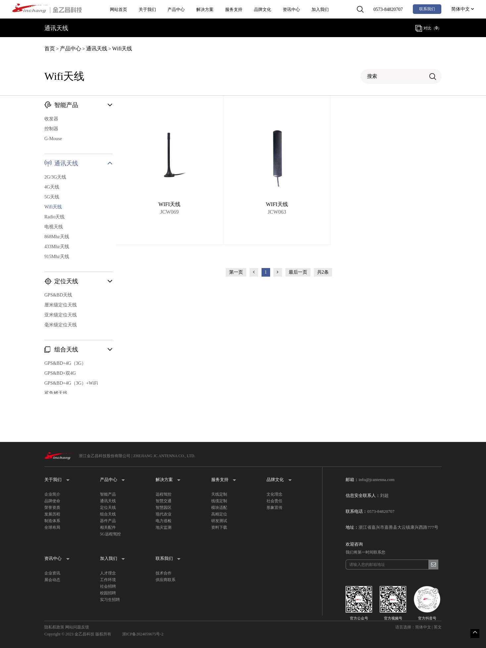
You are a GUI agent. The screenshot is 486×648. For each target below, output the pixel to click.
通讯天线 (96, 48)
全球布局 (52, 527)
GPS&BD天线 (58, 295)
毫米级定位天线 (60, 324)
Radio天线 (54, 216)
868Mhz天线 (56, 236)
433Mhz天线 (56, 246)
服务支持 (233, 9)
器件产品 (108, 520)
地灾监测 (163, 527)
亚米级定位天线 (60, 314)
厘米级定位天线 (60, 304)
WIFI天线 (170, 204)
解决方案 (205, 9)
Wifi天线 (122, 48)
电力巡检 (163, 520)
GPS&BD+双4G (60, 373)
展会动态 (52, 579)
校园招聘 (108, 593)
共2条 (323, 272)
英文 (438, 627)
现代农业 (163, 514)
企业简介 (52, 494)
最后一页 (298, 272)
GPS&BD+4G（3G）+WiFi (71, 383)
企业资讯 (52, 573)
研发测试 (219, 520)
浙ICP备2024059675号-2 (143, 634)
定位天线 (108, 507)
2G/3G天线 (55, 177)
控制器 (51, 128)
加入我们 (320, 9)
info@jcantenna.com (376, 479)
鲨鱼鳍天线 (56, 393)
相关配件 (108, 527)
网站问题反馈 (77, 627)
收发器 (51, 118)
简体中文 (462, 9)
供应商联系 (165, 579)
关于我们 (147, 9)
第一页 (236, 272)
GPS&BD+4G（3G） (65, 363)
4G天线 (51, 187)
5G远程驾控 (110, 534)
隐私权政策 (54, 627)
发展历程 (52, 514)
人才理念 (108, 573)
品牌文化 (262, 9)
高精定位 (219, 514)
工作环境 (108, 579)
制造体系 (52, 520)
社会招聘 (108, 586)
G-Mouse (53, 138)
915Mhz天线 (56, 256)
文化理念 (274, 494)
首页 (49, 48)
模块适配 (219, 507)
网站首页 (118, 9)
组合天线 (108, 514)
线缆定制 (219, 501)
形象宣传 (274, 507)
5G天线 (51, 196)
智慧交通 (163, 501)
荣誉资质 (52, 507)
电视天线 (53, 226)
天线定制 (219, 494)
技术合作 (163, 573)
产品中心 (176, 9)
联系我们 (427, 9)
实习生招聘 (110, 599)
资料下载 (219, 527)
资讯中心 (291, 9)
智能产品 (108, 494)
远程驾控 (163, 494)
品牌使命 (52, 501)
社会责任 (274, 501)
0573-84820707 (388, 9)
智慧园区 (163, 507)
